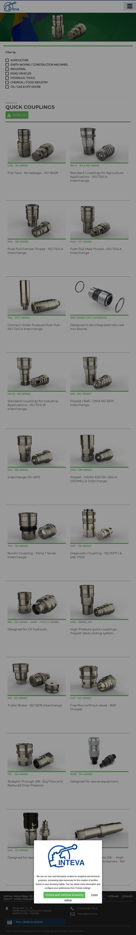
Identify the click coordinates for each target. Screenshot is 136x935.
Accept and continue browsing (64, 894)
